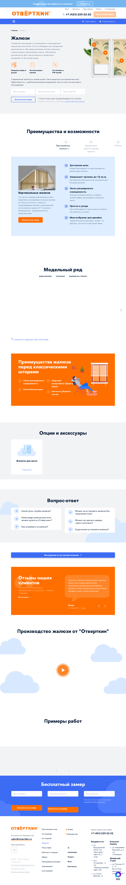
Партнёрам (88, 9)
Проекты (76, 9)
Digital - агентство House (20, 872)
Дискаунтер (73, 834)
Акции (70, 829)
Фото (84, 608)
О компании (110, 9)
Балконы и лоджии (50, 852)
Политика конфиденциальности (23, 865)
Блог (67, 9)
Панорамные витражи (51, 862)
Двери (44, 857)
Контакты (72, 866)
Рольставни (46, 848)
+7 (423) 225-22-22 (102, 833)
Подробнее (27, 470)
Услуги (98, 9)
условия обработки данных (94, 802)
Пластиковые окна (49, 829)
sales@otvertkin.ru (21, 839)
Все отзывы (23, 597)
